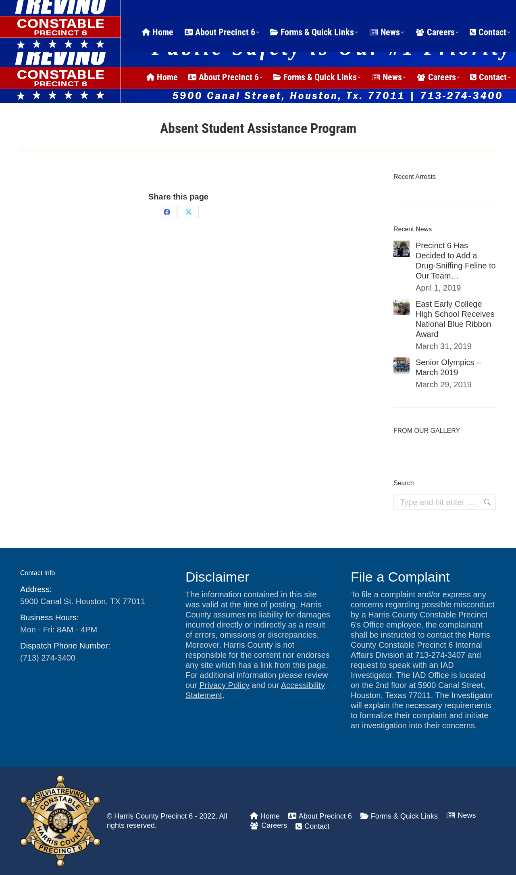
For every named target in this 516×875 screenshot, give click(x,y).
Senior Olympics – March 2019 (448, 367)
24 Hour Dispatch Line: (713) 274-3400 (104, 10)
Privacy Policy (224, 685)
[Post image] (401, 249)
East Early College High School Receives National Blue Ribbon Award (455, 319)
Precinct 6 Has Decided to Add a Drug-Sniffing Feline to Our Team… (456, 260)
